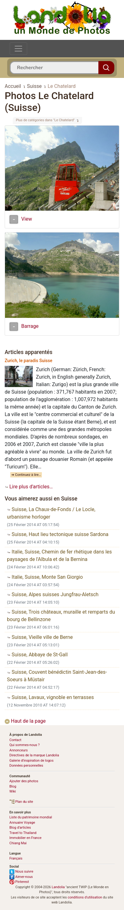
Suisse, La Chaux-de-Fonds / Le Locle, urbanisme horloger (51, 513)
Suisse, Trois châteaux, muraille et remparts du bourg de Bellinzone (61, 615)
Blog (12, 786)
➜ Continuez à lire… (26, 475)
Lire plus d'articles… (29, 487)
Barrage (29, 326)
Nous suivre (21, 871)
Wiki (12, 791)
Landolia (58, 887)
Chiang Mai (18, 843)
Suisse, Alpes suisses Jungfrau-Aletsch (52, 594)
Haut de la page (25, 721)
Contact (15, 740)
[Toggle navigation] (18, 48)
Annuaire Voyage (22, 823)
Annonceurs (18, 750)
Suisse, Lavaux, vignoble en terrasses (50, 697)
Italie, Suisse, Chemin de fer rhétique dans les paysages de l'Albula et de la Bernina (59, 555)
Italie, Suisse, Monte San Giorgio (45, 577)
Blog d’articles (20, 828)
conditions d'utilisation (85, 897)
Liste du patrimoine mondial (30, 817)
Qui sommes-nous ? (24, 745)
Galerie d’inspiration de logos (31, 761)
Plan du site (21, 802)
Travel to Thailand (23, 833)
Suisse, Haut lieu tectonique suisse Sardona (57, 534)
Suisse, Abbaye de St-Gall (37, 655)
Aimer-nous (21, 877)
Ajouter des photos (23, 781)
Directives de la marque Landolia (34, 755)
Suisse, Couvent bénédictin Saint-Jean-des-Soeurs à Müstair (57, 675)
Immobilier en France (25, 838)
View (26, 219)
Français (15, 858)
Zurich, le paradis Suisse (28, 360)
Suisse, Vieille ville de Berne (40, 637)
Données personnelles (26, 766)
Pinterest (19, 882)
